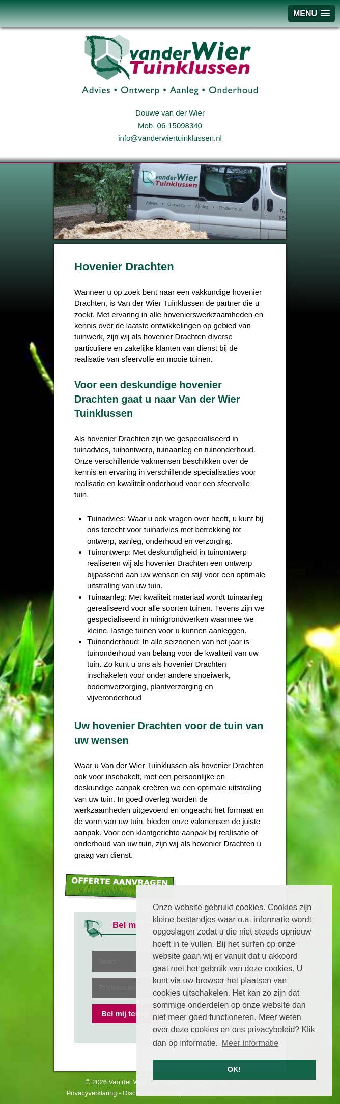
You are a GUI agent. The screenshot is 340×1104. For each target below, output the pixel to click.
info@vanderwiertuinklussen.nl (170, 138)
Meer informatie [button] (250, 1043)
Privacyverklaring (92, 1093)
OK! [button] (234, 1069)
